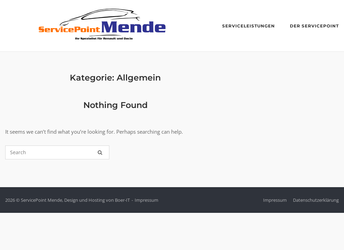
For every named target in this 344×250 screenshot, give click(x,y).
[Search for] (57, 152)
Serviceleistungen (248, 25)
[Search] (100, 152)
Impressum (146, 200)
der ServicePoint (314, 25)
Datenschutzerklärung (316, 200)
